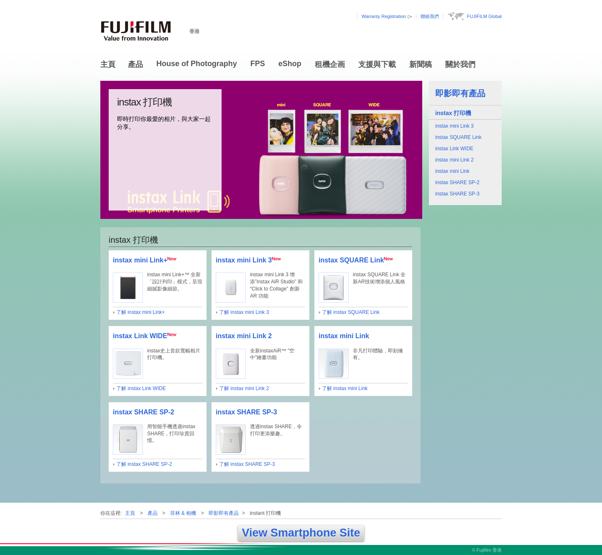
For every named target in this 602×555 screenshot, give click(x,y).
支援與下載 (377, 64)
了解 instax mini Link (344, 388)
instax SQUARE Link (458, 137)
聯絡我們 (430, 16)
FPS (257, 63)
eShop (289, 63)
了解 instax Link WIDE (141, 388)
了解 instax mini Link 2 (244, 388)
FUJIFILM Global (484, 16)
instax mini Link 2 (454, 160)
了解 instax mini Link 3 (244, 312)
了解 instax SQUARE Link (351, 312)
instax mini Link (452, 171)
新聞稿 (420, 64)
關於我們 (460, 64)
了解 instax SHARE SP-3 (247, 464)
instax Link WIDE (454, 149)
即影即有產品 (460, 93)
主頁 (107, 64)
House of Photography (196, 63)
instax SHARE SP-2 (457, 182)
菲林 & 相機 (183, 513)
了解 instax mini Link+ (140, 312)
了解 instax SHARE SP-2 (144, 464)
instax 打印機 (453, 113)
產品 (135, 64)
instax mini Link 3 (454, 126)
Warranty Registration (384, 16)
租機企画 (330, 64)
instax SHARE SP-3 (457, 194)
